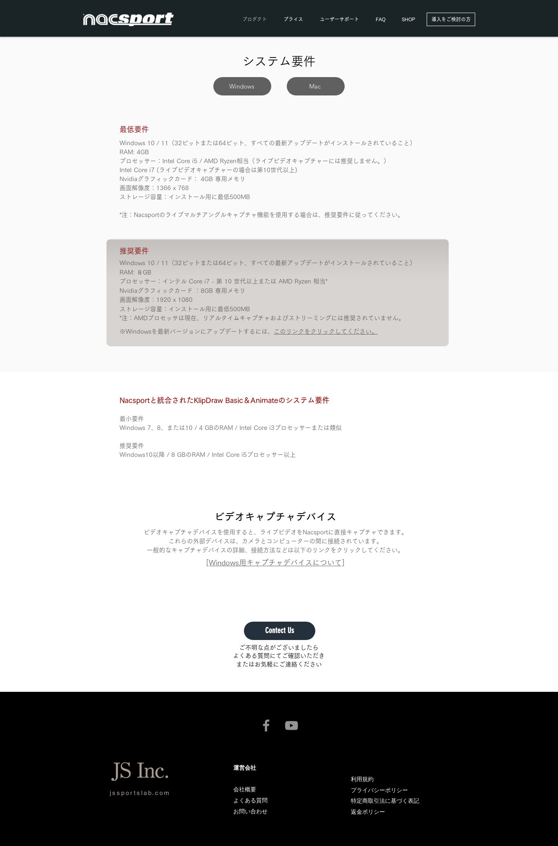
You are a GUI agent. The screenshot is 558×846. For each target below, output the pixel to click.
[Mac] (316, 86)
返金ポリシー (368, 811)
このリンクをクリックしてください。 (326, 331)
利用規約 (362, 779)
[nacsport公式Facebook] (266, 725)
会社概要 (244, 789)
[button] (339, 19)
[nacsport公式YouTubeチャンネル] (291, 725)
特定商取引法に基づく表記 (385, 800)
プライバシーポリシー (379, 790)
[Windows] (242, 86)
